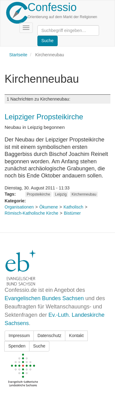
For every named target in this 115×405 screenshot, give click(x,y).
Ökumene (48, 206)
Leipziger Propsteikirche (44, 117)
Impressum (19, 335)
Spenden (16, 345)
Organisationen (19, 206)
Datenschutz (49, 335)
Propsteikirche (38, 194)
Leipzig (61, 194)
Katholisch (73, 206)
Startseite (18, 54)
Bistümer (72, 213)
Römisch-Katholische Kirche (31, 213)
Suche (39, 345)
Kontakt (76, 335)
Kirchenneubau (83, 194)
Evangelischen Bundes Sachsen (44, 298)
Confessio (52, 7)
